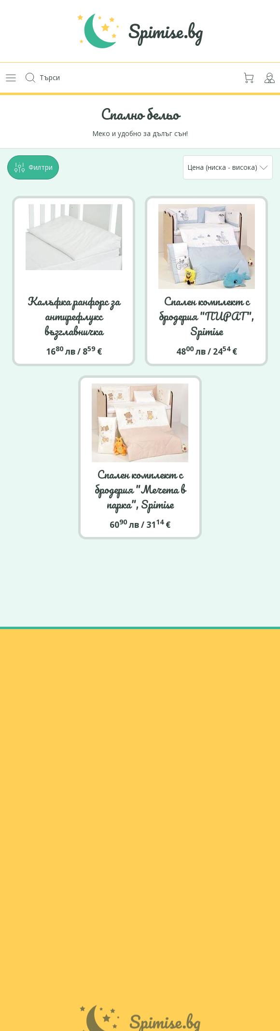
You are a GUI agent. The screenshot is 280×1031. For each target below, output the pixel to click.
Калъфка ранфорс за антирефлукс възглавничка (74, 316)
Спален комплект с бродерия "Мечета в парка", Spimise (140, 489)
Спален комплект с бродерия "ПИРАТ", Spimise (206, 316)
